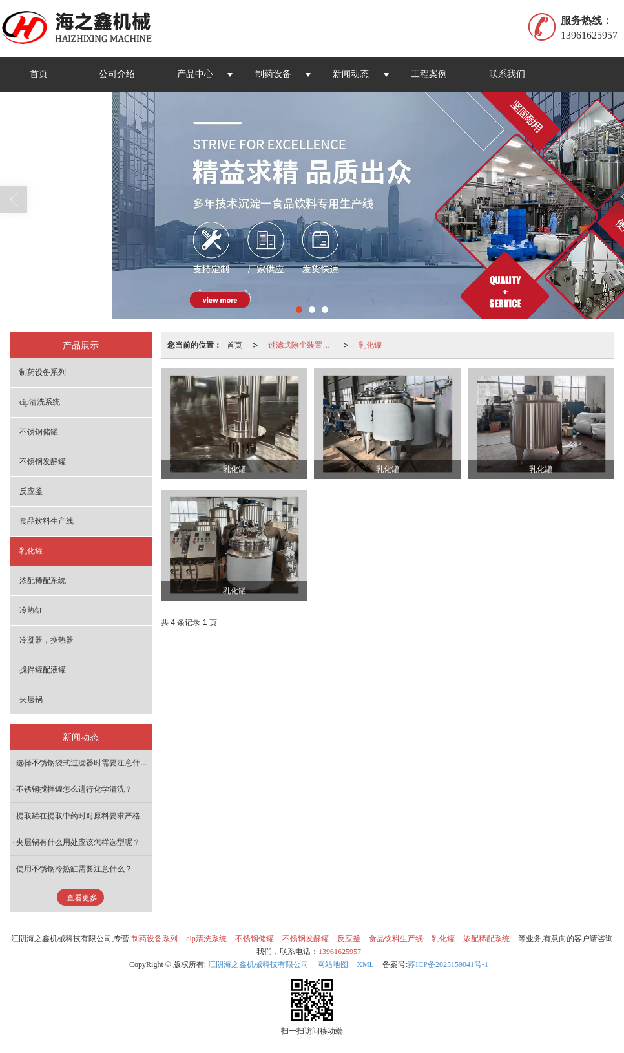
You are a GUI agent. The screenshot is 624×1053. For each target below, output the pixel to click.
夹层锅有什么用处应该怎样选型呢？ (78, 842)
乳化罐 (370, 345)
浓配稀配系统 (42, 580)
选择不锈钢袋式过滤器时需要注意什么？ (84, 762)
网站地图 (332, 964)
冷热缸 (31, 610)
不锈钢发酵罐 (42, 461)
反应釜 (31, 491)
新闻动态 (351, 74)
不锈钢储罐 (38, 431)
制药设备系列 (42, 372)
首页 (39, 74)
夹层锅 (31, 699)
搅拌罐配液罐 (42, 669)
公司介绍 (117, 74)
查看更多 (82, 897)
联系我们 (507, 74)
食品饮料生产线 (46, 521)
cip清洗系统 (39, 402)
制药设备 (273, 74)
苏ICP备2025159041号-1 (448, 964)
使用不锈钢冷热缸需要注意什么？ (74, 868)
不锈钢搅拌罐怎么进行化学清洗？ (74, 789)
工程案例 (429, 74)
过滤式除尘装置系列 (303, 345)
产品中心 (195, 74)
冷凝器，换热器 (46, 639)
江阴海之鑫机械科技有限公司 (258, 964)
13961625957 (339, 951)
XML (365, 964)
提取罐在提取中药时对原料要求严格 (78, 815)
